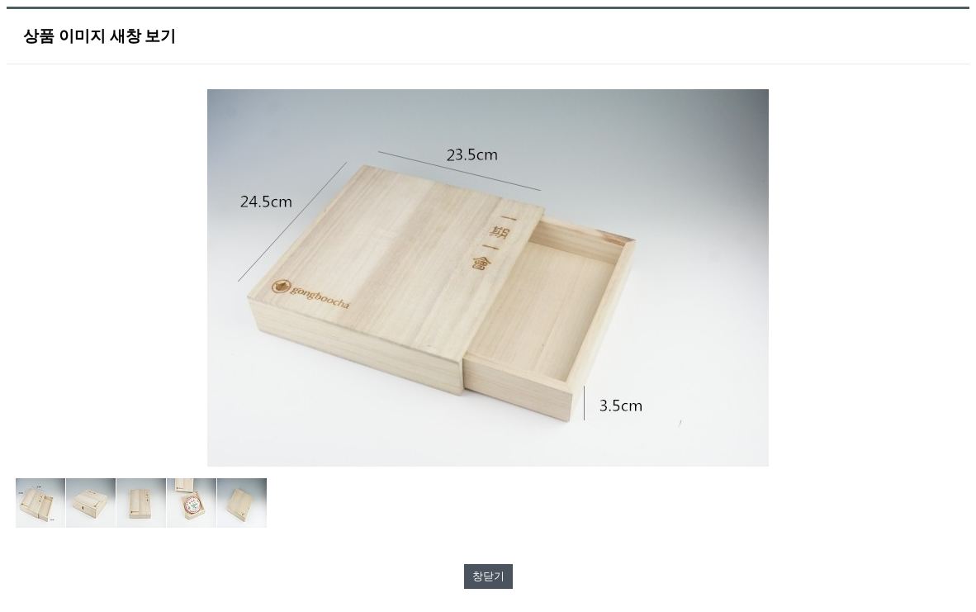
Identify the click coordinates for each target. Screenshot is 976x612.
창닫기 (488, 576)
